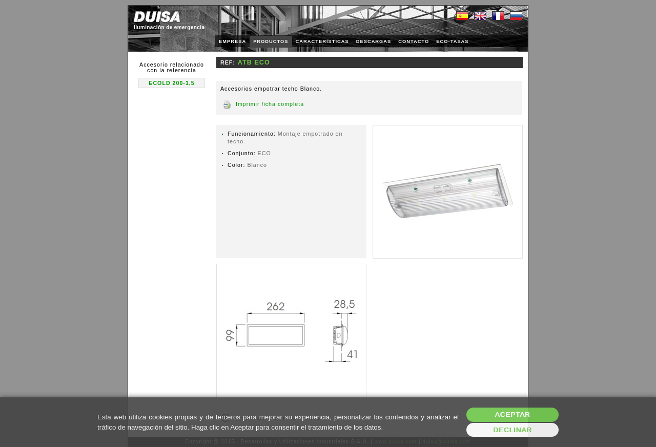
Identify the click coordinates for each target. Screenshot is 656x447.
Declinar (512, 430)
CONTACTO (413, 41)
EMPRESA (232, 41)
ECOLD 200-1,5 (171, 83)
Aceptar (512, 414)
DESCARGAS (374, 41)
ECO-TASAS (452, 41)
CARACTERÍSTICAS (322, 41)
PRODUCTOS (270, 41)
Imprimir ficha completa (270, 104)
